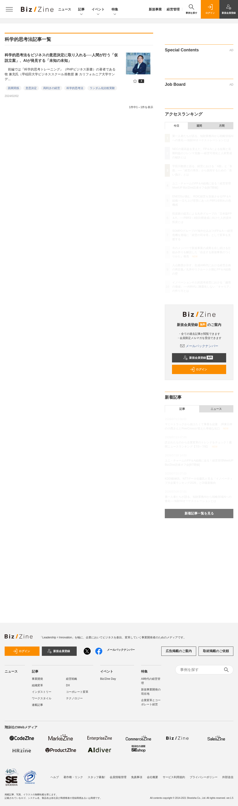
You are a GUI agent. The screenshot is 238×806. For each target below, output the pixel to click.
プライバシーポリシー (204, 777)
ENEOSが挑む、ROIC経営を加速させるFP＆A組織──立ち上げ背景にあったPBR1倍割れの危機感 (201, 200)
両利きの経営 (51, 88)
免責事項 (136, 777)
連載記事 (37, 704)
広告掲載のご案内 (179, 651)
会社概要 (152, 777)
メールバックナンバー (199, 346)
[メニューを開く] (9, 9)
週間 (199, 125)
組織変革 (37, 685)
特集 (115, 9)
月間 (222, 125)
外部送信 (227, 777)
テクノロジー (74, 698)
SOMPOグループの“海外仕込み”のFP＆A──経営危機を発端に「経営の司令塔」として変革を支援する (202, 235)
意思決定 (31, 88)
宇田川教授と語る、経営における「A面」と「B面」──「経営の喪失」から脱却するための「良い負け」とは (202, 170)
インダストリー (41, 691)
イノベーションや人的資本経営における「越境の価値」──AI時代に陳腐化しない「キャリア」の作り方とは (202, 286)
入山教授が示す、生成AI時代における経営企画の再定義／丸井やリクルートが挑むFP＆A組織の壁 (201, 269)
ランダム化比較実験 (102, 88)
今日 (176, 125)
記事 (81, 9)
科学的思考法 (74, 88)
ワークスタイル (41, 698)
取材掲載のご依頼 (216, 651)
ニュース (64, 9)
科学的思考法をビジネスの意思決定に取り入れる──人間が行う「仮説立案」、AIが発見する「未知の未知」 (61, 58)
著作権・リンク (73, 777)
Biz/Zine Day (108, 678)
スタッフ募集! (96, 777)
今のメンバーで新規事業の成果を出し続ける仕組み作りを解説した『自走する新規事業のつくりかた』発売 (201, 252)
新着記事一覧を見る (199, 513)
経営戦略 (71, 678)
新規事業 (155, 9)
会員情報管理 (118, 777)
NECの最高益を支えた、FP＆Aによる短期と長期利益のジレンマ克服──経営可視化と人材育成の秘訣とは (202, 153)
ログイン (198, 369)
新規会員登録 (198, 357)
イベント (98, 9)
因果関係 (13, 88)
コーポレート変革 (77, 691)
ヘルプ (54, 777)
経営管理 (173, 9)
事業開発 (37, 678)
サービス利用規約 (174, 777)
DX (68, 685)
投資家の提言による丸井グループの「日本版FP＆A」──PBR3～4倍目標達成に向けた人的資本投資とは (201, 218)
